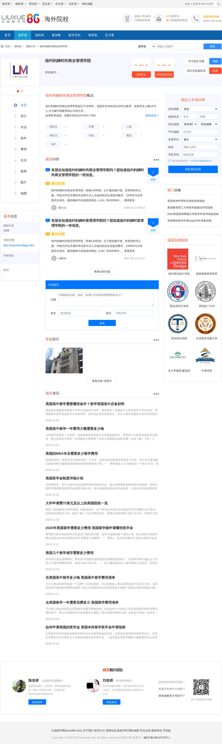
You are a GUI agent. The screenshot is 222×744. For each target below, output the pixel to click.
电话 (108, 313)
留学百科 (74, 35)
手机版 (167, 730)
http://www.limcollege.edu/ (18, 245)
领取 (215, 61)
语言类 (74, 3)
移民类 (20, 3)
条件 (24, 138)
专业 (24, 127)
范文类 (47, 3)
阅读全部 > (152, 115)
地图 (24, 193)
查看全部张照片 (102, 380)
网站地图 (87, 3)
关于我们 (88, 730)
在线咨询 (37, 702)
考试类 (34, 3)
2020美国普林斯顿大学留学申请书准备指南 (193, 213)
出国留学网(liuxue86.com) (66, 730)
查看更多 (129, 200)
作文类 (60, 3)
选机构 (39, 35)
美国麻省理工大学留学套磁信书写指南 (190, 207)
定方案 (109, 35)
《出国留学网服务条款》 (200, 161)
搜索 (212, 46)
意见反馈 (145, 730)
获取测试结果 (193, 169)
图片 (24, 182)
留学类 (7, 3)
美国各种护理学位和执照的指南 (186, 200)
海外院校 (56, 19)
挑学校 (22, 35)
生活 (24, 160)
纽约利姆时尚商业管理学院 (53, 46)
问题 (53, 299)
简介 (24, 116)
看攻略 (56, 35)
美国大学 (30, 46)
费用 (24, 149)
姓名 (53, 313)
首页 (7, 35)
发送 (102, 323)
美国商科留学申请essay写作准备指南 (189, 220)
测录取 (92, 35)
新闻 (24, 171)
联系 (215, 70)
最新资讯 (156, 730)
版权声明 (122, 730)
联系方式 (99, 730)
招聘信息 (111, 730)
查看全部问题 (102, 271)
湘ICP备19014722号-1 (156, 737)
